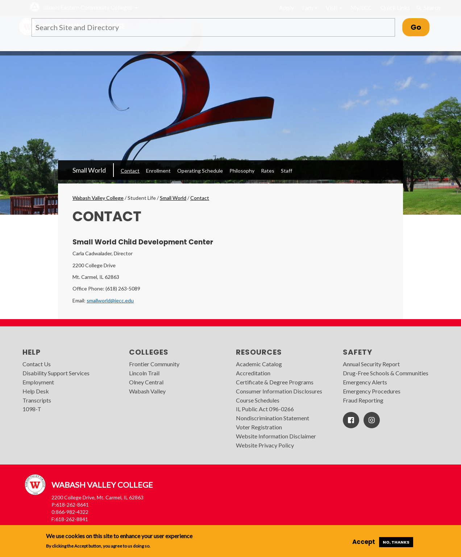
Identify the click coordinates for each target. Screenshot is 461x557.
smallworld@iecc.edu (110, 300)
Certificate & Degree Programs (274, 382)
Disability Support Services (56, 373)
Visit (334, 7)
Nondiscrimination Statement (272, 417)
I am (309, 7)
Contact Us (36, 363)
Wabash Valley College (98, 198)
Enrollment (158, 171)
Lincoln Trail (144, 373)
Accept (363, 541)
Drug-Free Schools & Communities (385, 373)
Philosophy (241, 171)
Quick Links (395, 7)
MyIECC (361, 7)
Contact (130, 171)
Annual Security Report (371, 363)
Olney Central (146, 382)
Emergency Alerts (365, 382)
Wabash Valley (147, 391)
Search (428, 7)
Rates (267, 171)
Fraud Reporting (363, 400)
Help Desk (35, 391)
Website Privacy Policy (265, 445)
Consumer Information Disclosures (279, 391)
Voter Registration (259, 427)
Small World (89, 170)
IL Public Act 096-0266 (265, 408)
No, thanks (396, 542)
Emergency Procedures (371, 391)
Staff (286, 171)
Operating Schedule (200, 171)
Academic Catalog (259, 363)
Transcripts (36, 400)
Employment (38, 382)
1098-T (31, 408)
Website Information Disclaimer (276, 436)
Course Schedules (257, 400)
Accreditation (253, 373)
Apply (286, 7)
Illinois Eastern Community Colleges (87, 7)
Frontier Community (154, 363)
